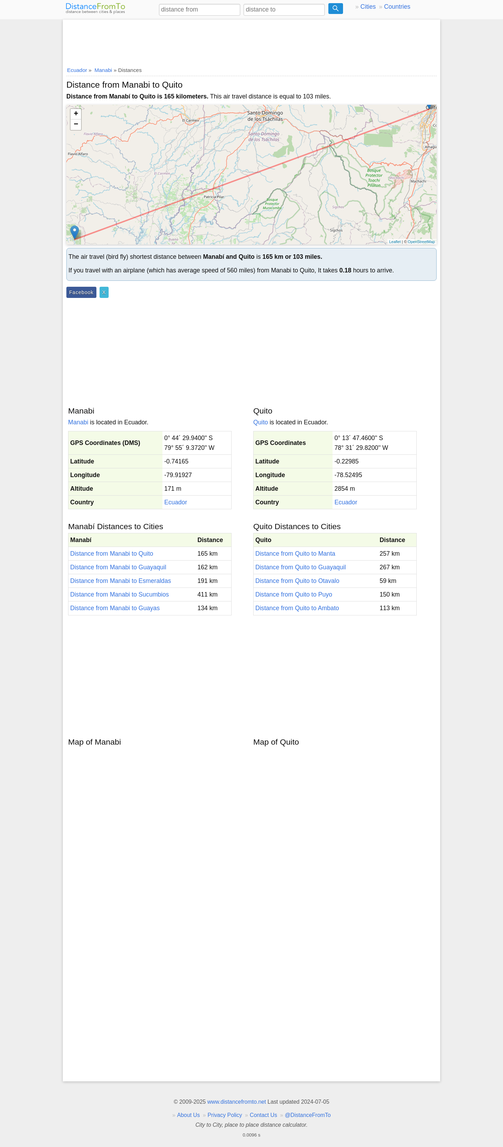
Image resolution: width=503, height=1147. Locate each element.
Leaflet (395, 242)
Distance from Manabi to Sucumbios (119, 594)
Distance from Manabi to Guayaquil (118, 567)
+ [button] (76, 114)
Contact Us (263, 1115)
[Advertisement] (251, 40)
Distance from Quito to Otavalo (297, 580)
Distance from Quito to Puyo (293, 594)
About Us (188, 1115)
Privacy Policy (224, 1115)
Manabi (78, 422)
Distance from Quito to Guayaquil (300, 567)
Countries (397, 6)
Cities (368, 6)
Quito (260, 422)
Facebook (81, 292)
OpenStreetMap (421, 242)
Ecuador (175, 502)
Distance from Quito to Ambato (297, 608)
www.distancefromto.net (236, 1102)
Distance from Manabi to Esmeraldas (120, 580)
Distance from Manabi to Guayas (115, 608)
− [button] (76, 124)
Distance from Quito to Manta (295, 553)
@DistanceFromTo (308, 1115)
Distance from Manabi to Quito (111, 553)
